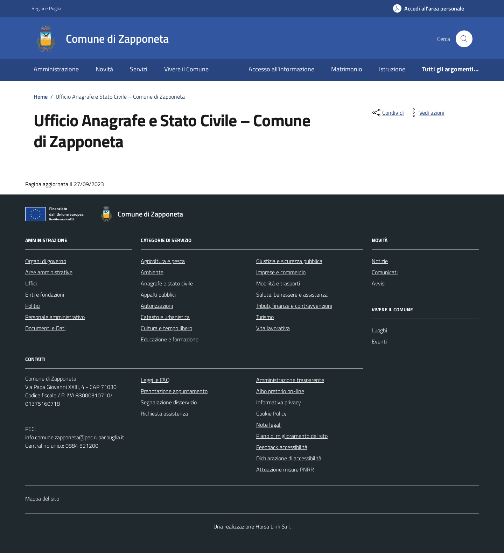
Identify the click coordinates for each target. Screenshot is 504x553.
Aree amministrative (48, 272)
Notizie (380, 261)
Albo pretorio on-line (280, 391)
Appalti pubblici (158, 294)
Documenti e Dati (45, 328)
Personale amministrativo (55, 317)
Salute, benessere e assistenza (292, 294)
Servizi (138, 69)
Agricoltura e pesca (163, 261)
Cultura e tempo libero (166, 328)
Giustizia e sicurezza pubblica (289, 261)
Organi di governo (45, 261)
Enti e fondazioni (44, 294)
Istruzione (392, 69)
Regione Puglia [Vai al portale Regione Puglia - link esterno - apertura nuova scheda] (46, 8)
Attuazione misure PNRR (285, 469)
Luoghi (379, 330)
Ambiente (152, 272)
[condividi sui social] (387, 112)
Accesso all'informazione (281, 69)
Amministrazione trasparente (290, 380)
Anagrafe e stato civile (167, 283)
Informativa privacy (278, 402)
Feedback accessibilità (281, 447)
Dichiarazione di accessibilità (288, 458)
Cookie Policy (271, 413)
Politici (32, 306)
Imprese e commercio (281, 272)
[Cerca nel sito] (464, 38)
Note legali (268, 424)
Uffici (31, 283)
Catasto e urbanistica (165, 317)
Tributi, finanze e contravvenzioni (294, 306)
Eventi (379, 341)
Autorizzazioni (157, 306)
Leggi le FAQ (155, 380)
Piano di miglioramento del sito (292, 436)
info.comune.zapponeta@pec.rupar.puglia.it (74, 437)
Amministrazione (56, 69)
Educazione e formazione (169, 339)
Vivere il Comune (186, 69)
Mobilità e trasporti (278, 283)
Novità (104, 69)
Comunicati (385, 272)
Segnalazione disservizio (169, 402)
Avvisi (378, 283)
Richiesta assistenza (164, 413)
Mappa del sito (42, 498)
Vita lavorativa (273, 328)
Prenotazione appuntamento (174, 391)
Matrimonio (346, 69)
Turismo (265, 317)
